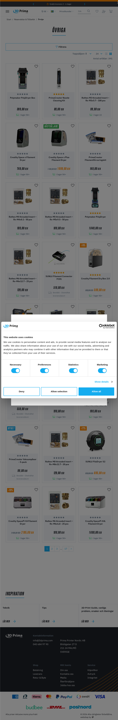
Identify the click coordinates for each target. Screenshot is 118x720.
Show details (102, 381)
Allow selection (59, 391)
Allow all (96, 391)
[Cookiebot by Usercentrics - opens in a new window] (101, 326)
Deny (21, 391)
